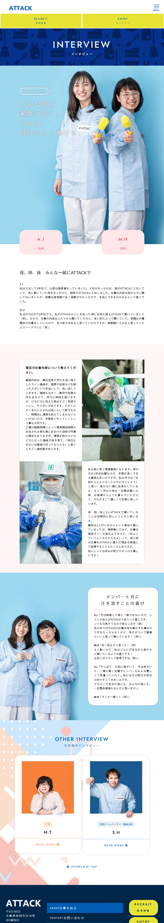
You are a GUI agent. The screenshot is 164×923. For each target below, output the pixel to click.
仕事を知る (63, 909)
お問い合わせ (67, 919)
